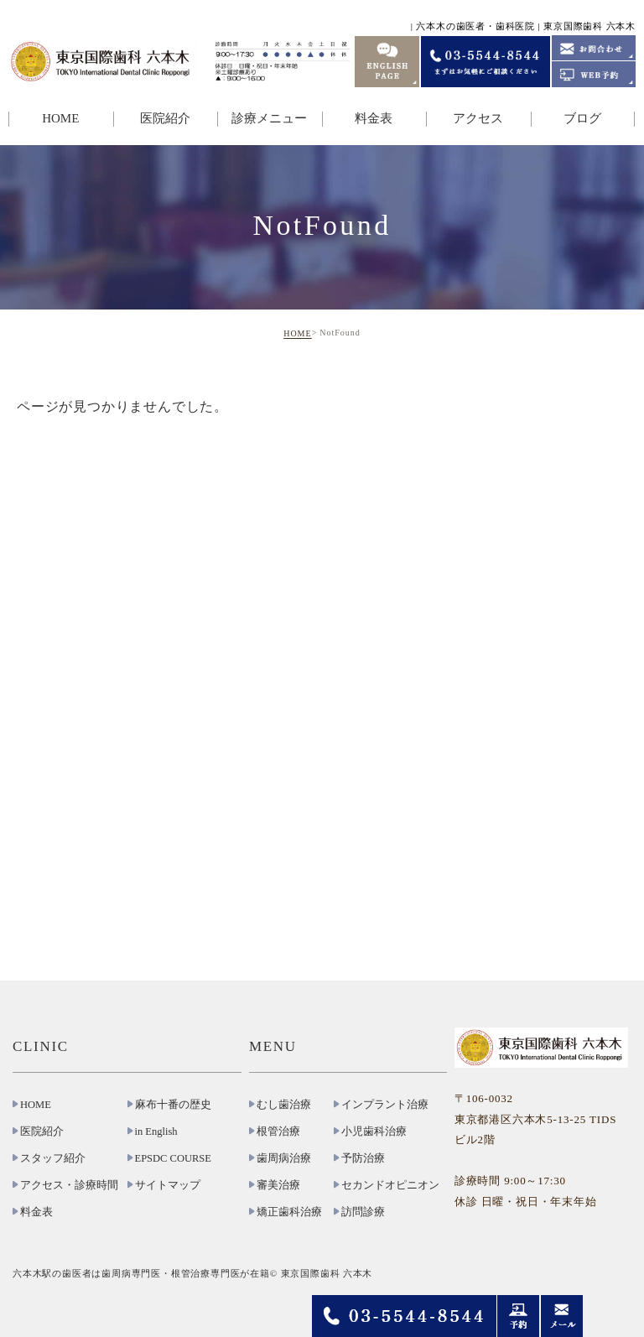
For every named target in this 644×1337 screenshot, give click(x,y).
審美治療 (278, 1185)
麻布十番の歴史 (173, 1105)
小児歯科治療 (374, 1131)
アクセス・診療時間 (69, 1185)
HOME (60, 118)
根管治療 (278, 1131)
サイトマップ (167, 1185)
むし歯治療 (284, 1105)
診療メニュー (269, 118)
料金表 (373, 118)
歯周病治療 (284, 1158)
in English (156, 1131)
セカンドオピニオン (390, 1185)
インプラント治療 (384, 1105)
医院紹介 (165, 118)
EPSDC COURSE (173, 1158)
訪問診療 (363, 1212)
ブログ (582, 118)
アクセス (478, 118)
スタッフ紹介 (53, 1158)
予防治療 (363, 1158)
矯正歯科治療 (289, 1212)
